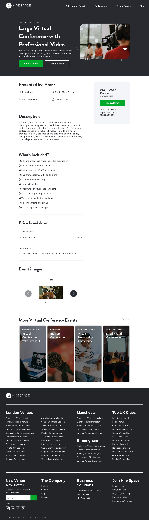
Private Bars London (15, 448)
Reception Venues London (52, 455)
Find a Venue (100, 6)
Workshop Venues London (53, 429)
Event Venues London (50, 444)
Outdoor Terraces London (17, 440)
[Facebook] (18, 508)
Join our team (118, 486)
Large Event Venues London (53, 451)
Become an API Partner (122, 501)
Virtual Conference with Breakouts (31, 337)
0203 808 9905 (107, 115)
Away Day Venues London (52, 418)
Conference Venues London (18, 418)
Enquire (44, 497)
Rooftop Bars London (15, 455)
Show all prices (106, 96)
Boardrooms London (50, 440)
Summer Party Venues (15, 459)
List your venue (119, 489)
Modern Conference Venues (18, 425)
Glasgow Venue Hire (121, 433)
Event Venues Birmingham (88, 449)
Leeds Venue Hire (120, 436)
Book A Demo (31, 63)
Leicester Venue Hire (121, 440)
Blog (142, 6)
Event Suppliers (83, 494)
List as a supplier (119, 497)
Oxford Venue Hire (120, 455)
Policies (44, 486)
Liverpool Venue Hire (121, 444)
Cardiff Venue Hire (120, 425)
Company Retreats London (53, 422)
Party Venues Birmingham (88, 457)
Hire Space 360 (83, 498)
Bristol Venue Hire (120, 422)
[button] (45, 302)
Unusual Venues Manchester (89, 433)
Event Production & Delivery (89, 490)
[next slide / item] (73, 294)
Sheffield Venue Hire (121, 459)
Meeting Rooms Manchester (89, 425)
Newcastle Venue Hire (122, 448)
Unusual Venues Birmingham (89, 461)
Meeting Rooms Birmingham (89, 453)
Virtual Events (123, 6)
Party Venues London (15, 444)
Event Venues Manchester (88, 422)
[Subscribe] (33, 497)
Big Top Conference (57, 335)
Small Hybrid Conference (114, 335)
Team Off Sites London (51, 425)
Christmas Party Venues (16, 436)
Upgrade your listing (121, 493)
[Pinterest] (23, 508)
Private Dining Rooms (15, 451)
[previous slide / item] (29, 294)
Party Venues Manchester (88, 429)
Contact (44, 489)
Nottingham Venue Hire (122, 451)
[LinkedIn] (13, 508)
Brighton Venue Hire (121, 418)
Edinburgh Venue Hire (122, 429)
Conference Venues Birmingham (91, 446)
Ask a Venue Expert (75, 6)
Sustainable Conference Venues (20, 433)
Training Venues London (52, 436)
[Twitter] (8, 508)
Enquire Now (57, 63)
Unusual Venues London (52, 459)
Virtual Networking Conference (85, 337)
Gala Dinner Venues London (53, 448)
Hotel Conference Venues (17, 422)
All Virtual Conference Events (30, 22)
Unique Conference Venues (18, 429)
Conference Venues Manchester (91, 418)
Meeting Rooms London (51, 433)
